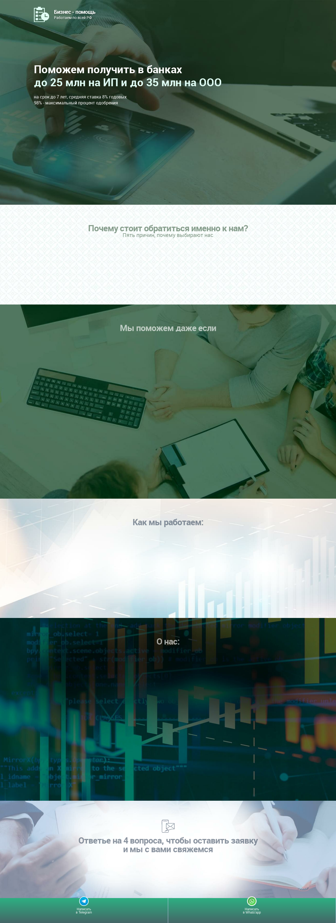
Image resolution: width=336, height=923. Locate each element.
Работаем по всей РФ (74, 14)
